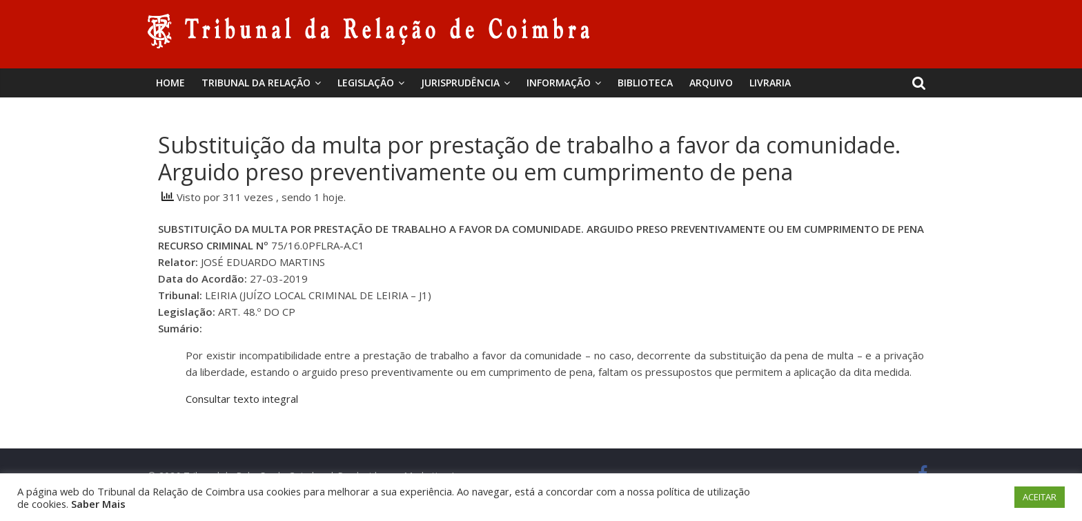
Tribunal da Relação (256, 82)
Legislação (365, 82)
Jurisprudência (460, 82)
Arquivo (711, 82)
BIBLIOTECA (645, 82)
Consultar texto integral (242, 399)
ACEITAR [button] (1039, 497)
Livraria (770, 82)
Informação (559, 82)
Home (170, 82)
